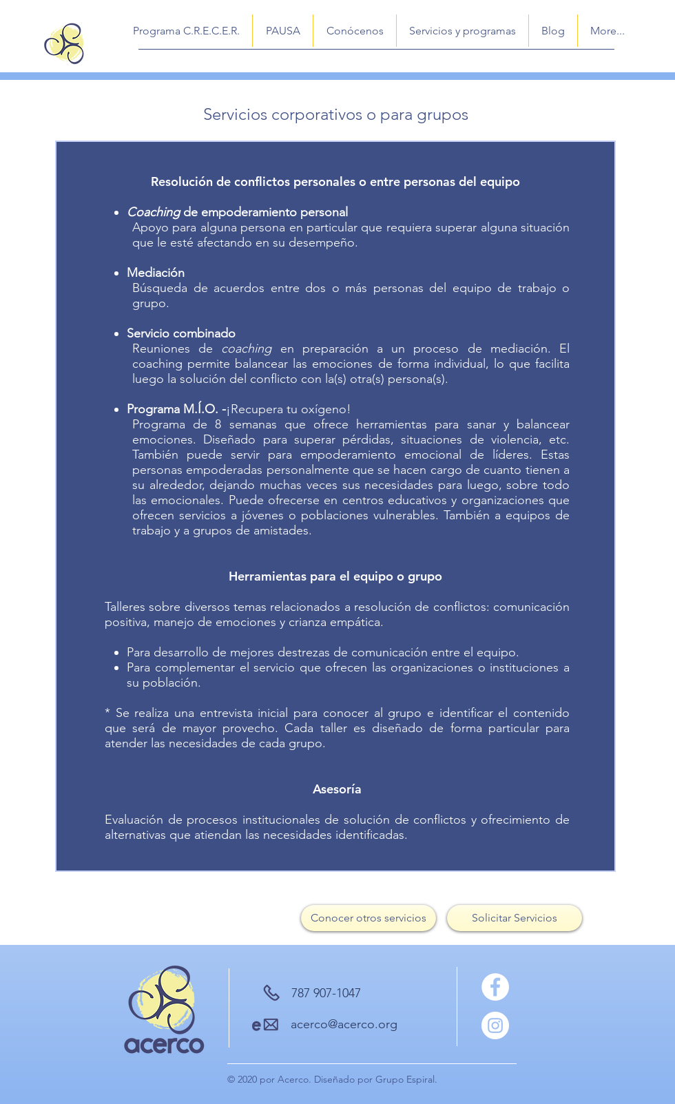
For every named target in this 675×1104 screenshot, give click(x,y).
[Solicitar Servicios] (514, 918)
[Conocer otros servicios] (368, 918)
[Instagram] (495, 1025)
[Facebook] (495, 987)
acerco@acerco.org (344, 1024)
